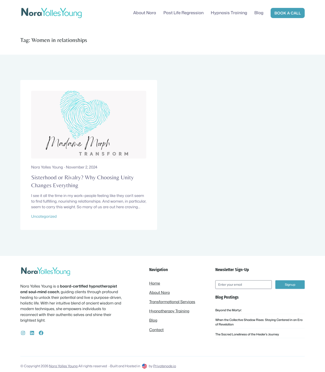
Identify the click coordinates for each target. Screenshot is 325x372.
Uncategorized (44, 216)
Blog (153, 320)
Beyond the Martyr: (228, 310)
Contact (156, 329)
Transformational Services (172, 301)
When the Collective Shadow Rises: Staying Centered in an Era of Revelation (258, 322)
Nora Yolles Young (63, 365)
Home (154, 283)
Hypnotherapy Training (169, 311)
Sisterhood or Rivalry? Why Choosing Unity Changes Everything (82, 181)
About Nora (159, 292)
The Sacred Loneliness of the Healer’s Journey (247, 334)
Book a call (287, 13)
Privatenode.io (164, 365)
